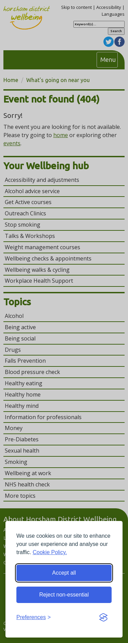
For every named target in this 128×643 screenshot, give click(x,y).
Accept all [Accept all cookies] (64, 573)
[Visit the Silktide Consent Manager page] (103, 617)
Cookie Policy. (50, 552)
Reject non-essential (64, 595)
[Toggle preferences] (33, 617)
